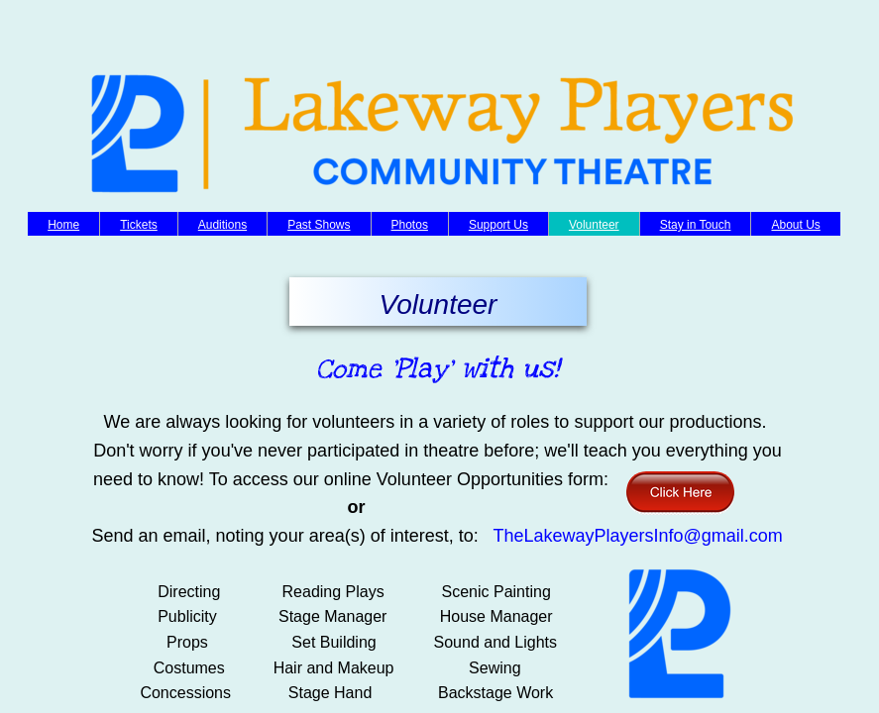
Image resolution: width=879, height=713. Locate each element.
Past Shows (318, 225)
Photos (409, 225)
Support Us (498, 225)
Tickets (139, 225)
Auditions (222, 225)
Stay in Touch (695, 225)
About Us (795, 225)
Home (63, 225)
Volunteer (594, 225)
